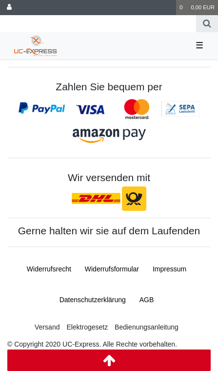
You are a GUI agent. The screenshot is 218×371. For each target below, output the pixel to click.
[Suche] (207, 23)
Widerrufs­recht (49, 269)
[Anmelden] (9, 7)
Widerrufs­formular (112, 269)
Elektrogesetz (87, 327)
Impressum (169, 269)
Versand (47, 327)
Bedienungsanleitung (146, 327)
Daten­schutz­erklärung (92, 300)
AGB (146, 300)
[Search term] (98, 23)
